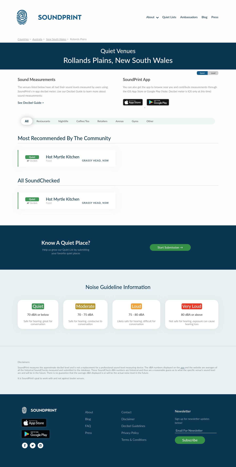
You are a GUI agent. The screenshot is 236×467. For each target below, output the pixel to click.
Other (150, 121)
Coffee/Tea (82, 121)
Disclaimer (128, 419)
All (27, 121)
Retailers (103, 121)
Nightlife (63, 121)
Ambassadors (189, 17)
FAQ (88, 426)
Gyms (135, 121)
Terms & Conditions (133, 439)
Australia (37, 39)
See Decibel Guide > (31, 102)
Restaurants (43, 121)
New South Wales (56, 39)
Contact (126, 412)
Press (214, 17)
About (152, 17)
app (182, 367)
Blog (204, 17)
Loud (213, 73)
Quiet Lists (169, 17)
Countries (23, 39)
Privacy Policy (130, 433)
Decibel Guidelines (133, 426)
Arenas (120, 121)
